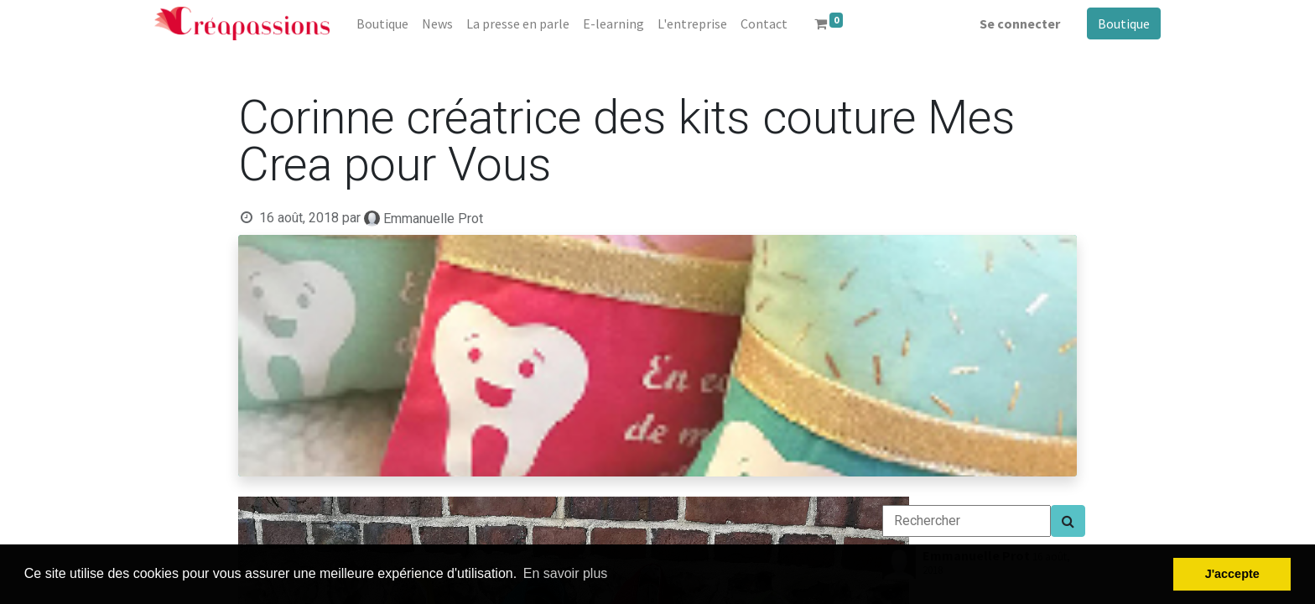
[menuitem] (382, 23)
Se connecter (1020, 23)
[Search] (1068, 521)
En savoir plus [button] (565, 573)
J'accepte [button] (1232, 574)
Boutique (1124, 23)
